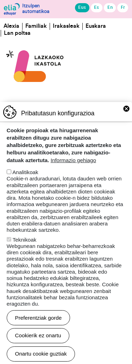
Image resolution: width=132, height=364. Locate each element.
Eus (82, 7)
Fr (123, 7)
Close (126, 124)
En (110, 7)
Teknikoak (25, 255)
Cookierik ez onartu (38, 351)
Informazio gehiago (73, 176)
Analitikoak (25, 188)
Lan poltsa (17, 33)
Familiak (36, 26)
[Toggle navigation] (122, 62)
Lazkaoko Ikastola (35, 42)
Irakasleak (66, 26)
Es (96, 7)
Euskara (96, 26)
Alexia (11, 26)
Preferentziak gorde (38, 333)
